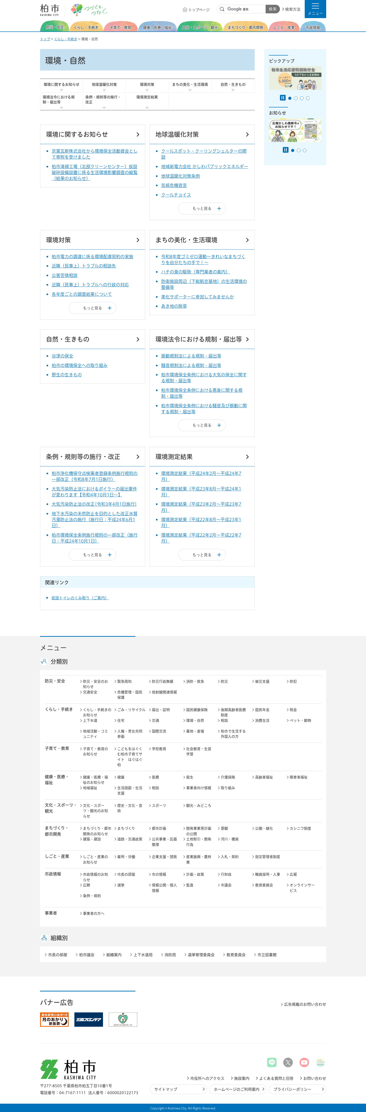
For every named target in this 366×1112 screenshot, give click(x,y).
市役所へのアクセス (207, 1078)
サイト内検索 (222, 9)
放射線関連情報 (164, 692)
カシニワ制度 (300, 828)
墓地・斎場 (195, 731)
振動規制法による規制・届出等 (191, 356)
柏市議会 (86, 955)
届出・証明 (161, 710)
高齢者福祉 (264, 777)
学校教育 (159, 749)
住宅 (120, 720)
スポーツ (159, 805)
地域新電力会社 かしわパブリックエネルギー (204, 166)
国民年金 (262, 710)
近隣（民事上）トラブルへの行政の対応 (90, 285)
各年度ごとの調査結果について (82, 294)
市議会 (226, 885)
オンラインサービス (302, 887)
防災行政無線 (162, 681)
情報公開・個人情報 (164, 887)
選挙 (120, 885)
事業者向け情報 (198, 788)
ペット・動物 (300, 720)
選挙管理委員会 (201, 955)
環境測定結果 (147, 97)
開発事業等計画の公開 (198, 831)
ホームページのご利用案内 (236, 1089)
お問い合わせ (314, 1078)
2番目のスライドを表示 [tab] (296, 98)
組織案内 (114, 955)
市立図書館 (267, 955)
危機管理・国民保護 (129, 694)
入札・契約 (230, 857)
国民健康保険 (197, 710)
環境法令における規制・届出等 (59, 99)
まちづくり (126, 828)
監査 (189, 885)
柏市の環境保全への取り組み (80, 365)
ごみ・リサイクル (131, 710)
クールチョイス (176, 195)
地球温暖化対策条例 (180, 176)
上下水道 (90, 720)
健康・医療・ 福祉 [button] (57, 780)
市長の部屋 (126, 874)
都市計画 (159, 828)
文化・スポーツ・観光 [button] (61, 808)
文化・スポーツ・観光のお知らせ (95, 811)
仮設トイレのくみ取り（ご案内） (80, 598)
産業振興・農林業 (198, 859)
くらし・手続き (65, 39)
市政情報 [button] (53, 874)
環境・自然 (195, 720)
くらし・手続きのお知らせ (97, 712)
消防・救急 (195, 681)
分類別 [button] (59, 661)
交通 (155, 720)
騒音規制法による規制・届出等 (191, 365)
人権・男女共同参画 (129, 733)
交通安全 (90, 692)
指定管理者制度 (267, 857)
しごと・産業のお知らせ (95, 859)
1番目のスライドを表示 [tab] (290, 98)
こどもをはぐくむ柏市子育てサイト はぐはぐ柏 (129, 757)
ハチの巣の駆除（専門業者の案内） (195, 272)
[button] (315, 9)
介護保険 (228, 777)
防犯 (293, 681)
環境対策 (147, 84)
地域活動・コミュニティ (95, 733)
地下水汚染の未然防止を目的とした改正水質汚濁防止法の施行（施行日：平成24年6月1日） (95, 519)
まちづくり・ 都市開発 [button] (57, 831)
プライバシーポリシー (292, 1089)
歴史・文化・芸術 (129, 808)
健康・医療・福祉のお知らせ (95, 779)
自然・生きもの (233, 84)
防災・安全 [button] (55, 681)
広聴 (86, 885)
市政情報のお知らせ (95, 877)
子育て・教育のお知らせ (95, 751)
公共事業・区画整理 (164, 841)
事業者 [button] (51, 913)
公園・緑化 (264, 828)
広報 (293, 874)
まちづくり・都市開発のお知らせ (97, 831)
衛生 (189, 777)
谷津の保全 (62, 356)
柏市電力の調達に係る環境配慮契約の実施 (92, 256)
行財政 (226, 874)
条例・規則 (92, 896)
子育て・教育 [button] (57, 748)
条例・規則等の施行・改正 (103, 99)
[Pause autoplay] (283, 98)
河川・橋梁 (230, 839)
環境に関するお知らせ (61, 84)
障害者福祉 (299, 777)
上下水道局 (143, 955)
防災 (224, 681)
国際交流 (159, 731)
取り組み (228, 788)
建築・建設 (92, 839)
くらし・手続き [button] (59, 709)
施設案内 (241, 1078)
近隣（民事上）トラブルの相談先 (84, 266)
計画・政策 (195, 874)
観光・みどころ (198, 805)
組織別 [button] (59, 938)
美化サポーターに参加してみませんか (197, 297)
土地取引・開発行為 (198, 841)
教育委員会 (264, 885)
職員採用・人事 (267, 874)
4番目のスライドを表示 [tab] (307, 98)
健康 (120, 777)
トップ (45, 39)
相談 (224, 720)
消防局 (170, 955)
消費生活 (262, 720)
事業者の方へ (93, 913)
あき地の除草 (174, 306)
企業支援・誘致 (164, 857)
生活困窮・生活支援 (129, 790)
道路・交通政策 (129, 839)
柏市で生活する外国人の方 (233, 733)
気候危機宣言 (174, 185)
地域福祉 (90, 788)
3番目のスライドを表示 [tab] (302, 98)
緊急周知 (124, 681)
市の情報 (159, 874)
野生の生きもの (67, 375)
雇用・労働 (126, 857)
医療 (155, 777)
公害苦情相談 (64, 275)
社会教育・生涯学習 (198, 751)
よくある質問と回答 (276, 1078)
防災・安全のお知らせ (95, 684)
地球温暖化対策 (104, 84)
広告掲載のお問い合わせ (305, 1004)
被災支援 (262, 681)
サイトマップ (165, 1089)
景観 (224, 828)
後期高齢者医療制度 (233, 712)
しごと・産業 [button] (57, 856)
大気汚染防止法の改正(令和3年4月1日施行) (94, 504)
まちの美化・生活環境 (190, 84)
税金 (293, 710)
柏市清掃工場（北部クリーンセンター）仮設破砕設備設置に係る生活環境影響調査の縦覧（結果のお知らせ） (95, 172)
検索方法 (292, 9)
